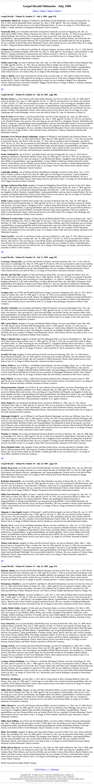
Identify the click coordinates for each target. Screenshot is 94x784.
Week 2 (43, 11)
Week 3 (51, 11)
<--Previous (54, 769)
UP (2, 89)
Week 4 (58, 11)
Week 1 (36, 11)
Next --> (44, 769)
